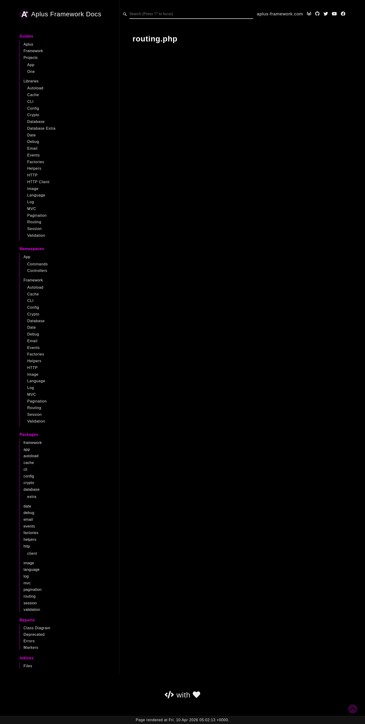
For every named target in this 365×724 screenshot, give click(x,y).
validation (32, 610)
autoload (31, 456)
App (30, 65)
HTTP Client (38, 182)
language (32, 570)
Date (31, 135)
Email (32, 148)
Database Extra (41, 128)
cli (25, 469)
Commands (37, 264)
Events (33, 155)
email (28, 519)
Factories (35, 162)
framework (33, 443)
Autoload (35, 88)
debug (29, 513)
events (29, 526)
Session (34, 229)
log (26, 576)
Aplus (28, 44)
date (27, 506)
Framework (33, 51)
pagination (33, 590)
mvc (27, 583)
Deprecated (34, 634)
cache (29, 463)
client (32, 553)
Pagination (37, 215)
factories (31, 533)
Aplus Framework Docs (60, 14)
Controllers (37, 271)
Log (30, 202)
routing (30, 596)
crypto (29, 483)
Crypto (33, 115)
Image (32, 189)
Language (36, 195)
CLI (30, 102)
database (32, 489)
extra (32, 497)
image (29, 563)
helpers (30, 539)
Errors (29, 641)
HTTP (32, 175)
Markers (31, 648)
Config (33, 108)
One (31, 72)
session (30, 603)
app (27, 449)
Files (28, 666)
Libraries (31, 81)
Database (36, 122)
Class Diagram (37, 628)
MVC (31, 209)
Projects (31, 58)
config (29, 476)
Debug (33, 142)
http (27, 546)
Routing (34, 222)
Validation (36, 235)
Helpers (34, 168)
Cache (33, 95)
